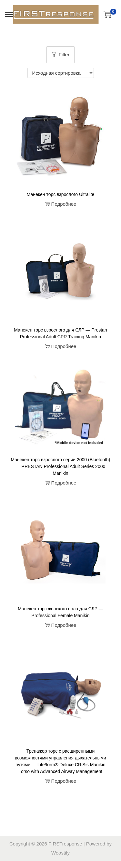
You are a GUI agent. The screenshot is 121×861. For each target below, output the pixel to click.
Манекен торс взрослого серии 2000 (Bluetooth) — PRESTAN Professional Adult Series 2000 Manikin (60, 466)
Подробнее (60, 204)
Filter (60, 54)
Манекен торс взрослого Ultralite (61, 194)
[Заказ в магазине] (61, 73)
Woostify (60, 853)
